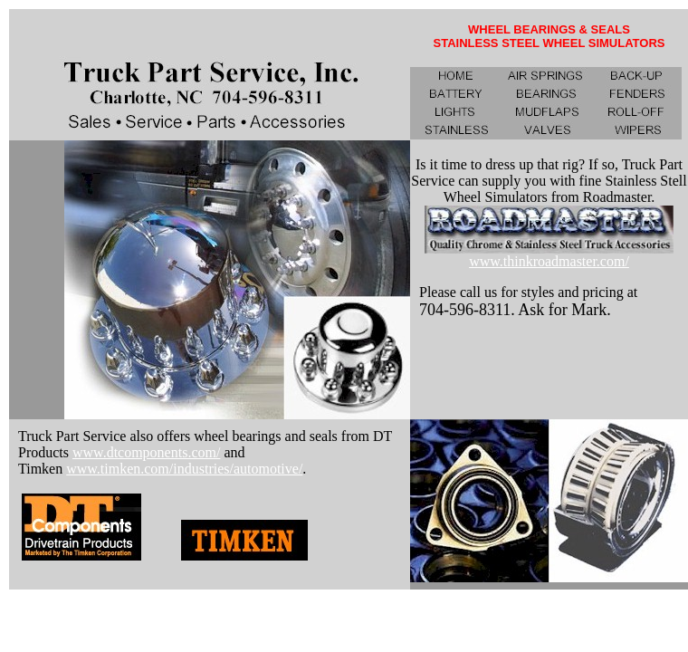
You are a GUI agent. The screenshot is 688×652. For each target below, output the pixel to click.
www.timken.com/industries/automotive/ (184, 468)
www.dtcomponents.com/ (146, 452)
